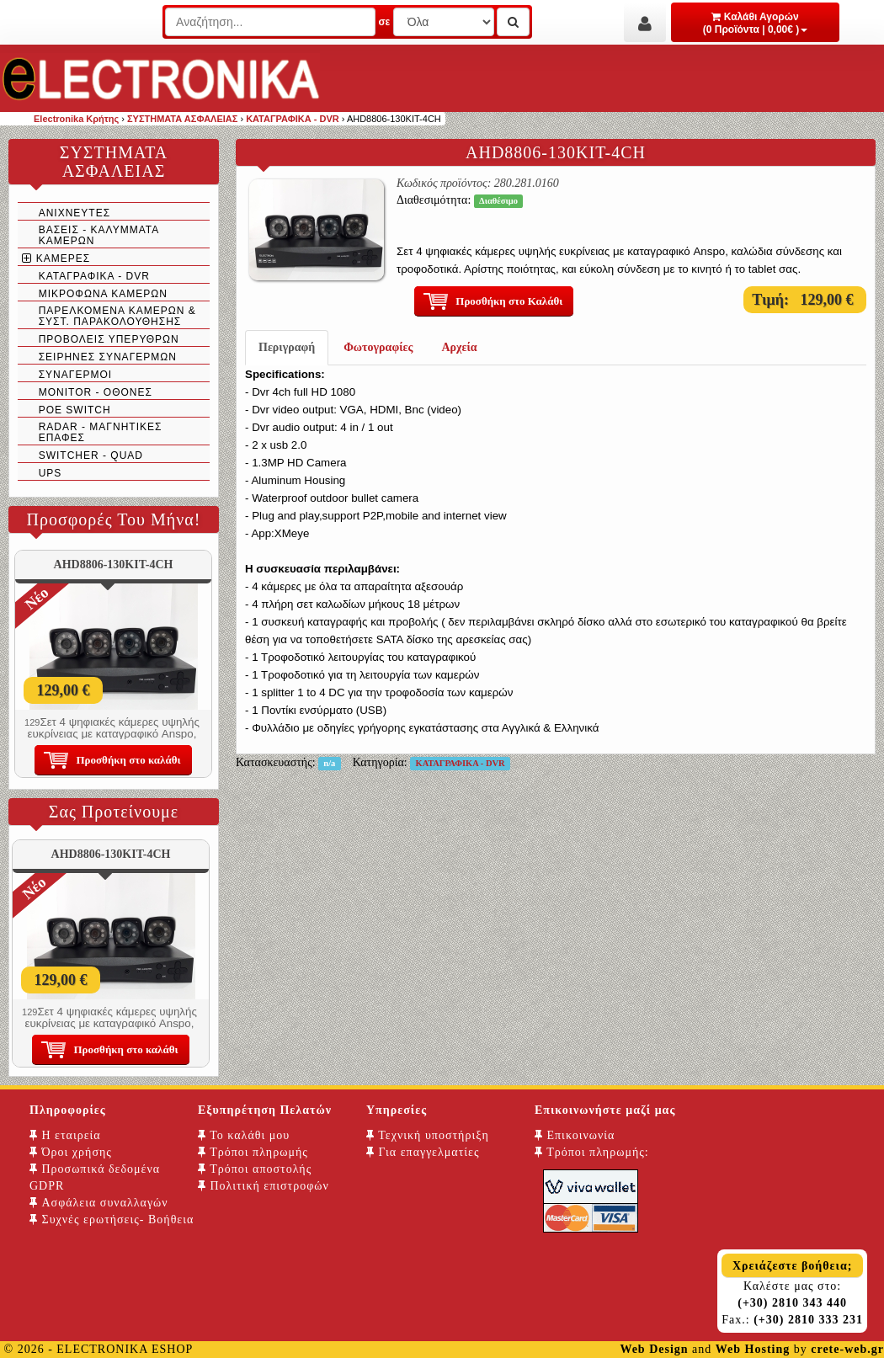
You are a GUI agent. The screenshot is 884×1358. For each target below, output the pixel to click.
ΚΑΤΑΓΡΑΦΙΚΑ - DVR (460, 763)
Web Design (654, 1349)
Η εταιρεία (65, 1135)
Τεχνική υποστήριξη (427, 1135)
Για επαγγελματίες (422, 1152)
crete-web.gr (847, 1349)
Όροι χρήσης (70, 1152)
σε (384, 22)
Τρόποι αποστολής (255, 1169)
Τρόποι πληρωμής (253, 1152)
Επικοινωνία (575, 1135)
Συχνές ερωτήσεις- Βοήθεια (111, 1219)
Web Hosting (753, 1349)
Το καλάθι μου (244, 1135)
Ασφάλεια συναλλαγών (98, 1202)
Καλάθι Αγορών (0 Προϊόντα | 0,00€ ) (755, 23)
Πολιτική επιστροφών (263, 1186)
